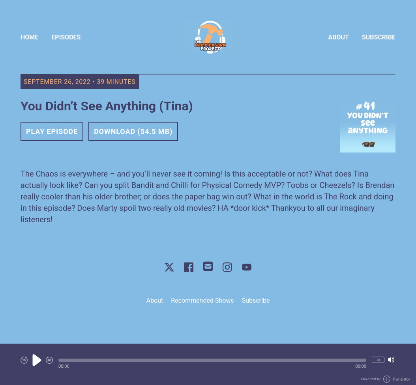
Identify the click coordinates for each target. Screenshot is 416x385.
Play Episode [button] (52, 131)
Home (29, 37)
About (338, 37)
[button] (212, 360)
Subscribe (378, 37)
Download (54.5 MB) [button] (133, 131)
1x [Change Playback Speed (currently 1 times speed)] (378, 359)
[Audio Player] (208, 364)
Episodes (66, 37)
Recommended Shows (202, 300)
